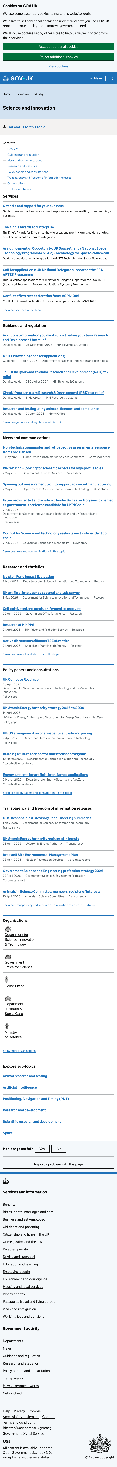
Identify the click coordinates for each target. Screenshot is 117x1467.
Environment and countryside (25, 1279)
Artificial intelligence (20, 1087)
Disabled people (15, 1249)
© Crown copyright (99, 1457)
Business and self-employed (24, 1219)
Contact (48, 1417)
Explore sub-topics (19, 189)
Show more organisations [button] (19, 1051)
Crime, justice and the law (22, 1242)
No (62, 1148)
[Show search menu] (111, 78)
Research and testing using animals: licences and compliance (51, 409)
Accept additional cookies (58, 46)
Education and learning (20, 1264)
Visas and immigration (19, 1309)
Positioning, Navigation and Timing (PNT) (36, 1099)
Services (12, 149)
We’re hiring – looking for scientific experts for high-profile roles (53, 468)
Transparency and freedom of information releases (39, 177)
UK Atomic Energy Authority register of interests (41, 839)
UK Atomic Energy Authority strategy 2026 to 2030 (43, 708)
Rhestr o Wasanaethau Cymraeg (27, 1428)
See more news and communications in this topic (34, 551)
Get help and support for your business (33, 206)
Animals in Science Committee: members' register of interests (51, 891)
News (7, 1348)
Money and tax (14, 1294)
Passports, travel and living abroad (29, 1301)
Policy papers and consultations (27, 172)
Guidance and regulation (23, 154)
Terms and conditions (19, 1422)
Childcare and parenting (21, 1227)
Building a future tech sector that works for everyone (44, 754)
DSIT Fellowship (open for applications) (34, 356)
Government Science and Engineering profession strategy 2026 (53, 871)
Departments (13, 1341)
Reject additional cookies (58, 57)
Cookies (35, 1411)
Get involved (12, 1393)
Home (7, 94)
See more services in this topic (22, 310)
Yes (44, 1148)
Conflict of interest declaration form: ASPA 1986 (41, 296)
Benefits (9, 1204)
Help (6, 1411)
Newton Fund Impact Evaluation (28, 576)
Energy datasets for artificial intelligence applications (45, 775)
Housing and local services (23, 1286)
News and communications (24, 160)
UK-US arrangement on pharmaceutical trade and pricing (47, 733)
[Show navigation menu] (96, 78)
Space (8, 1133)
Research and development (24, 1110)
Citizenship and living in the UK (26, 1234)
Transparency (13, 1378)
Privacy (19, 1411)
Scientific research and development (32, 1121)
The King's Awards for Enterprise (28, 227)
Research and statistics (22, 166)
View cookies (58, 66)
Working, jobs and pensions (23, 1316)
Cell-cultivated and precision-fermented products (42, 609)
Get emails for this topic (26, 127)
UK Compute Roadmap (21, 679)
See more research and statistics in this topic (31, 654)
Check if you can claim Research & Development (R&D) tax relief (53, 393)
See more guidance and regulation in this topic (32, 422)
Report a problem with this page (58, 1164)
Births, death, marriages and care (28, 1212)
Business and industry (29, 94)
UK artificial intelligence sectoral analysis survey (41, 592)
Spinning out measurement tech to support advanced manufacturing (57, 484)
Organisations (16, 183)
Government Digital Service (23, 1433)
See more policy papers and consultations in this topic (37, 793)
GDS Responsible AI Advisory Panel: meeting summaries (47, 818)
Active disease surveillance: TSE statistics (36, 641)
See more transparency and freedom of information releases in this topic (49, 905)
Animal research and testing (25, 1076)
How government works (21, 1386)
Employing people (16, 1271)
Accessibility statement (21, 1417)
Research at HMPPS (18, 625)
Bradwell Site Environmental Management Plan (40, 855)
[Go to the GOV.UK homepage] (18, 78)
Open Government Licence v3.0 (27, 1452)
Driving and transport (19, 1257)
